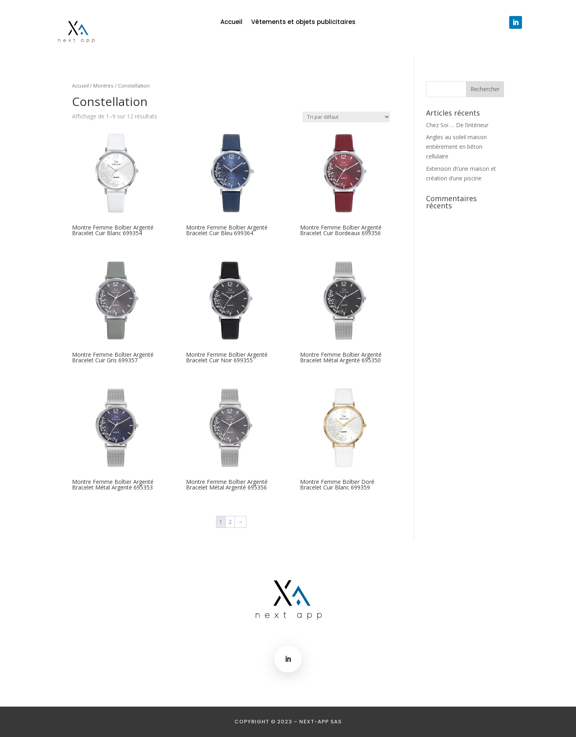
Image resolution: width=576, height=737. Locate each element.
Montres (103, 85)
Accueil (231, 22)
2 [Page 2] (230, 521)
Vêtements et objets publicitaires (303, 22)
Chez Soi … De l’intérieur (457, 125)
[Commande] (346, 117)
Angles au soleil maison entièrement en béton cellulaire (456, 146)
